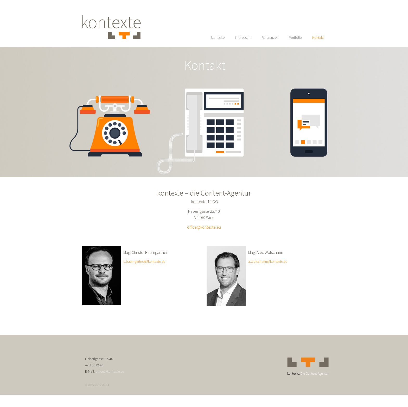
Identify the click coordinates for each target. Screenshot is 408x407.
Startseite (218, 37)
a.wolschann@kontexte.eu (267, 261)
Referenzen (270, 37)
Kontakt (318, 37)
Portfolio (295, 37)
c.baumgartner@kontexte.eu (144, 261)
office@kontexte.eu (204, 227)
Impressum (243, 37)
